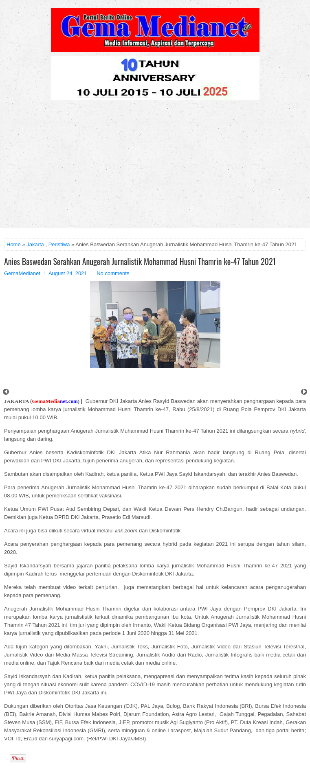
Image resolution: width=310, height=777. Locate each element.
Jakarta (35, 244)
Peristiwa (59, 244)
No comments (113, 273)
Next (304, 392)
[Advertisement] (155, 167)
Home (14, 244)
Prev (6, 392)
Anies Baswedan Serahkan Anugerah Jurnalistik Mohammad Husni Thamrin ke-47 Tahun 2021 (140, 261)
